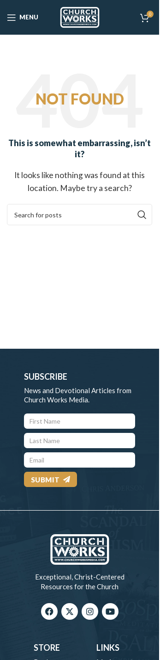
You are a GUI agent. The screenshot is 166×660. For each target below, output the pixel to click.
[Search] (79, 214)
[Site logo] (80, 16)
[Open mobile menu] (22, 17)
